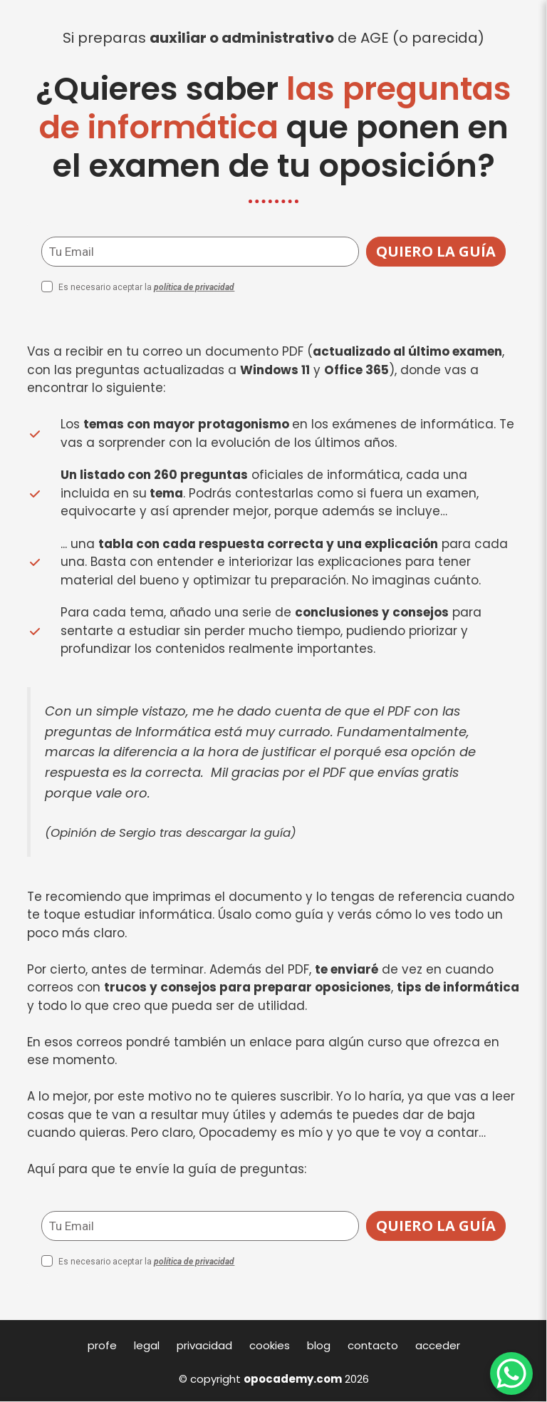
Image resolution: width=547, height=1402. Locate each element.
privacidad (204, 1345)
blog (318, 1345)
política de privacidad (194, 287)
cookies (269, 1345)
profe (102, 1345)
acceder (437, 1345)
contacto (373, 1345)
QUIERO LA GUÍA (436, 251)
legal (147, 1345)
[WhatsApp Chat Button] (511, 1373)
